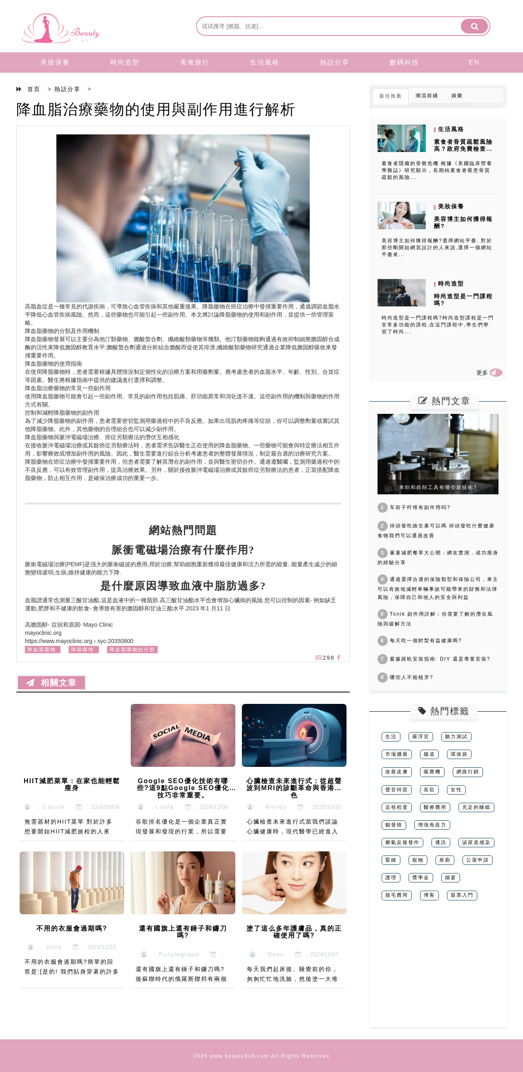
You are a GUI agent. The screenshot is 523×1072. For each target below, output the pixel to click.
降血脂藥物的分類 (132, 649)
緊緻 (391, 860)
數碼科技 (404, 62)
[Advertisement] (438, 970)
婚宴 (450, 877)
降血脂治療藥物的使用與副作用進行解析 (156, 109)
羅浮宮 (420, 736)
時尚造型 (125, 62)
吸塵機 (432, 772)
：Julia (45, 947)
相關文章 (51, 682)
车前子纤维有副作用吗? (414, 507)
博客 (429, 895)
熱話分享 (334, 62)
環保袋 (459, 754)
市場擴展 (396, 754)
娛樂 (457, 95)
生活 (391, 736)
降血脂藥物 (41, 649)
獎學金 (420, 877)
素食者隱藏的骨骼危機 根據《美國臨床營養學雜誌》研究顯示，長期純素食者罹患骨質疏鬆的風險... (437, 170)
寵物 (418, 860)
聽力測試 (456, 736)
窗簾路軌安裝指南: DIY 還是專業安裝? (434, 659)
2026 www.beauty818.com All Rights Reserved (262, 1056)
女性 (456, 790)
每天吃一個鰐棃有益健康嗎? (420, 640)
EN (474, 62)
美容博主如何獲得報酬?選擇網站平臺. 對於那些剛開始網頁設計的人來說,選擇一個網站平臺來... (437, 247)
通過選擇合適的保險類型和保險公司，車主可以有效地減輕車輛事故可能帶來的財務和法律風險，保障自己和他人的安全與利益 (438, 588)
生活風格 (264, 62)
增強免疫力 (432, 825)
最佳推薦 (390, 96)
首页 (33, 89)
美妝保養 (55, 62)
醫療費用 (435, 807)
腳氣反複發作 (402, 842)
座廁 (445, 860)
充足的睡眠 (476, 807)
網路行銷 (467, 772)
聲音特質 (396, 790)
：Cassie (45, 807)
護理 (391, 877)
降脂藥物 (82, 649)
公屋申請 (477, 860)
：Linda (156, 807)
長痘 (429, 790)
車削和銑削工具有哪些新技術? (438, 487)
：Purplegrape (170, 954)
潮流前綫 (427, 95)
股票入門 (462, 895)
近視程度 (396, 807)
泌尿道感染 (476, 842)
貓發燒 (393, 825)
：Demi (267, 954)
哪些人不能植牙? (406, 677)
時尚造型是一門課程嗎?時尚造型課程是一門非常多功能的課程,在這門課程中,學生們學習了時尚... (438, 325)
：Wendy (267, 807)
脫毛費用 (396, 895)
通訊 (441, 842)
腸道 (429, 754)
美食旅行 (195, 62)
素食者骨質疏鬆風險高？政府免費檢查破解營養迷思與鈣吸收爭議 (463, 151)
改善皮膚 (396, 772)
